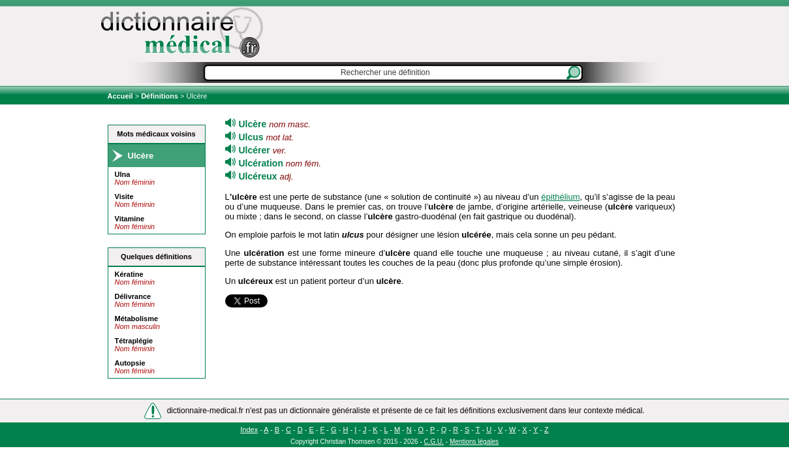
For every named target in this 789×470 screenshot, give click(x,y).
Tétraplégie (134, 341)
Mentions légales (474, 441)
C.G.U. (434, 441)
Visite (124, 196)
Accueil (121, 96)
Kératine (129, 274)
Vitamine (130, 219)
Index (249, 429)
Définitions (159, 96)
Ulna (123, 174)
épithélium (560, 197)
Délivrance (133, 296)
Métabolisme (137, 318)
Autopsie (130, 363)
